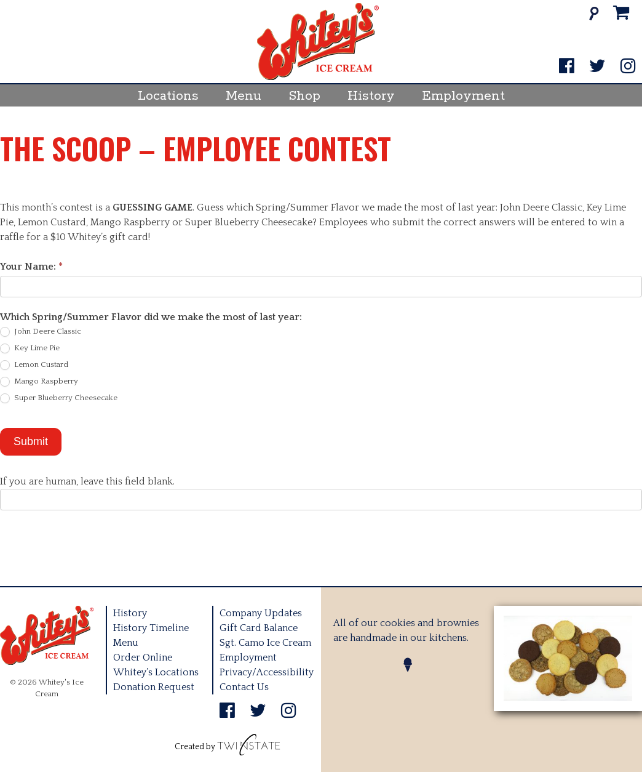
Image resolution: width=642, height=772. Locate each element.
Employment (463, 96)
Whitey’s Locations (156, 672)
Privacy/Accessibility (267, 672)
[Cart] (621, 13)
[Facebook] (566, 66)
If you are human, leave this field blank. (87, 481)
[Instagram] (628, 66)
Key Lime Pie (30, 348)
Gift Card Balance (259, 627)
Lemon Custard (34, 365)
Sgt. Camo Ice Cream (265, 642)
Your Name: (31, 266)
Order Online (142, 657)
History (371, 96)
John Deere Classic (40, 332)
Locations (168, 96)
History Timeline (151, 627)
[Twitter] (597, 66)
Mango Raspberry (39, 382)
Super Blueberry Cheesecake (58, 398)
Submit (31, 441)
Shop (304, 96)
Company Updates (261, 613)
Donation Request (153, 687)
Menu (243, 96)
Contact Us (244, 687)
